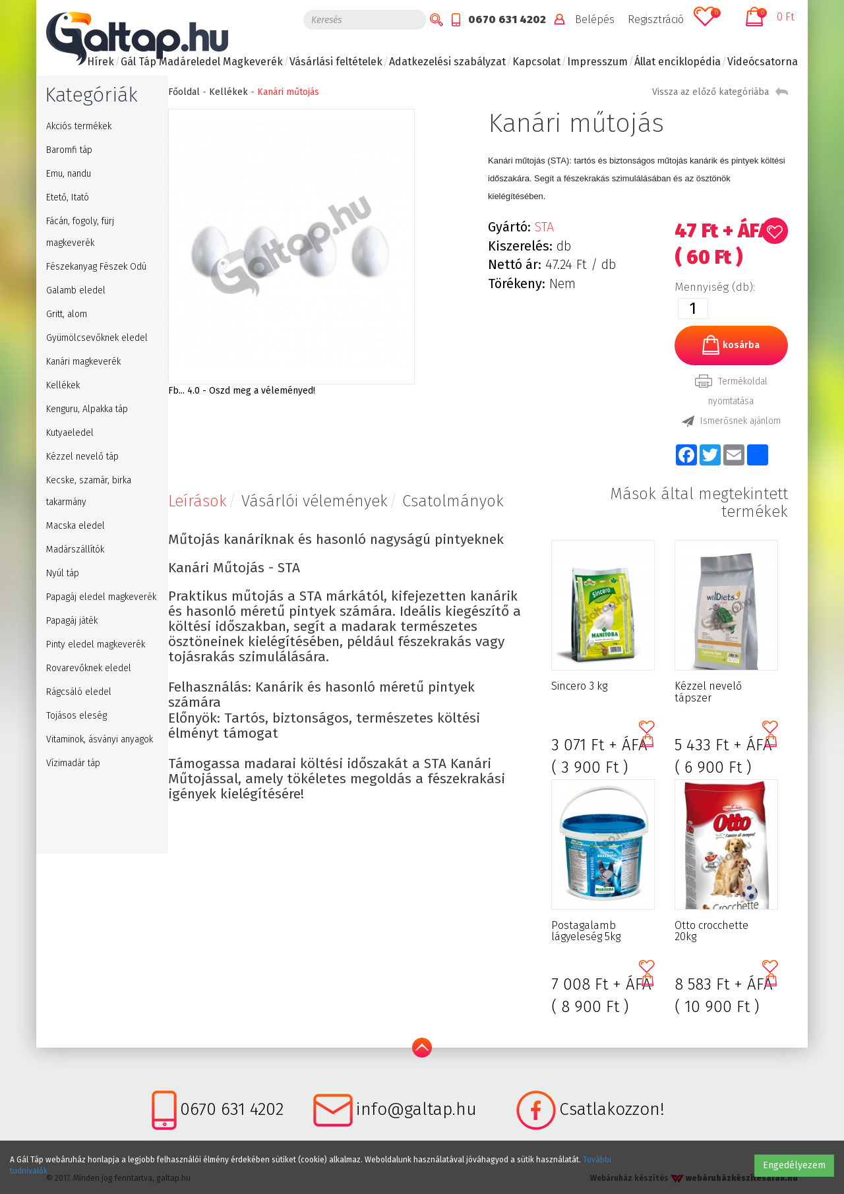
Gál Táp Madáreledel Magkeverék (202, 61)
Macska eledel (75, 525)
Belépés (595, 19)
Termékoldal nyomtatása (731, 390)
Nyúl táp (62, 573)
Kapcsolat (536, 61)
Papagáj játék (72, 620)
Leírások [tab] (197, 501)
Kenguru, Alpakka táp (87, 409)
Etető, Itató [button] (67, 197)
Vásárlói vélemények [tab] (314, 501)
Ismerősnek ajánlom (731, 421)
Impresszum (597, 61)
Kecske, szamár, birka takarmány (88, 491)
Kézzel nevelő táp (82, 456)
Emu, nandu (68, 173)
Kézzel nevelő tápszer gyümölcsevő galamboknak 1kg (716, 692)
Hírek (100, 61)
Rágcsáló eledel (78, 692)
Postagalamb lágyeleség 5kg (585, 931)
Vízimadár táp (73, 763)
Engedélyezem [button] (794, 1165)
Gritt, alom (66, 314)
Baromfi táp (69, 150)
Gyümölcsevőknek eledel (97, 337)
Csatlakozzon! (612, 1109)
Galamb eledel (76, 290)
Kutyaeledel (70, 432)
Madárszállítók (75, 549)
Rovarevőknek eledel (88, 668)
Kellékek (63, 385)
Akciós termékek (78, 126)
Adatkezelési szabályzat (447, 61)
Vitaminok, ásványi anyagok (99, 739)
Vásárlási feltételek (335, 61)
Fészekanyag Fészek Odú (96, 266)
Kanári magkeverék (83, 361)
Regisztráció (656, 19)
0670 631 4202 (507, 19)
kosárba (731, 345)
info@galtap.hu (416, 1109)
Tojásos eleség (76, 715)
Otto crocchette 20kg (711, 931)
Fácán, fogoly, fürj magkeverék (80, 232)
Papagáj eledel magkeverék (101, 597)
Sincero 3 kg (579, 686)
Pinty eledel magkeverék (95, 644)
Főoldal (184, 92)
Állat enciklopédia (677, 61)
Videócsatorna (762, 61)
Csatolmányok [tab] (453, 501)
